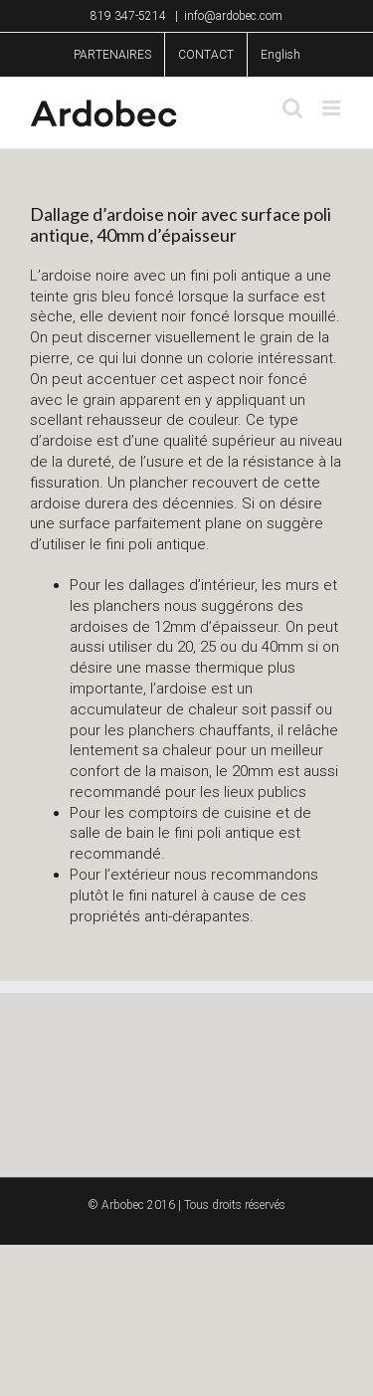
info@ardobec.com (233, 16)
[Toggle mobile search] (292, 108)
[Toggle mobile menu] (332, 108)
